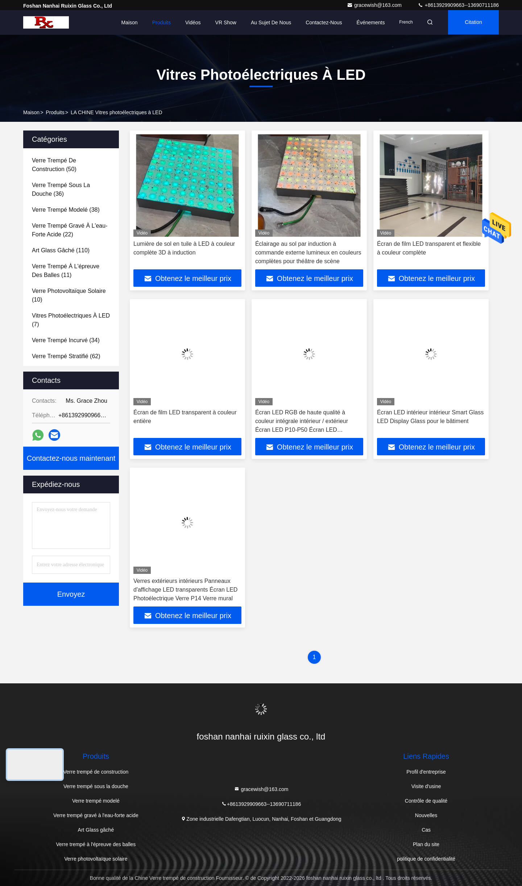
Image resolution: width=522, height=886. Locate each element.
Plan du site (426, 844)
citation (472, 22)
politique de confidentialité (426, 859)
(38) (66, 210)
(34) (66, 340)
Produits (159, 22)
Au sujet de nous (269, 22)
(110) (61, 250)
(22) (69, 230)
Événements (368, 22)
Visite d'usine (426, 786)
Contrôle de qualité (426, 801)
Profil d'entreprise (426, 772)
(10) (69, 295)
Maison (127, 22)
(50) (54, 164)
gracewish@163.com (375, 5)
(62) (66, 356)
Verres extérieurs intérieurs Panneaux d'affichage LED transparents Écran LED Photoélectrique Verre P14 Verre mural (185, 589)
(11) (65, 270)
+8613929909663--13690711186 (458, 5)
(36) (61, 189)
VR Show (223, 22)
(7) (71, 319)
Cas (426, 830)
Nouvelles (426, 815)
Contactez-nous (321, 22)
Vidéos (191, 22)
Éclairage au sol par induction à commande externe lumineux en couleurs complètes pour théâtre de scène (308, 252)
